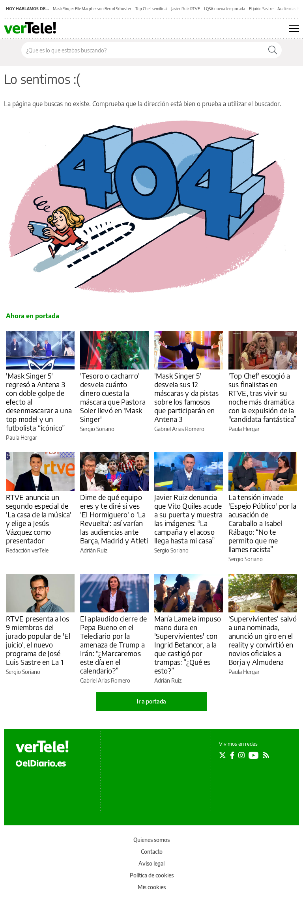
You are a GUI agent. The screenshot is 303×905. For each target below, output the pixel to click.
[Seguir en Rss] (266, 755)
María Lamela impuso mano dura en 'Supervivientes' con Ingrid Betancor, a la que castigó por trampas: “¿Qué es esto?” (187, 644)
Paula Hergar (21, 437)
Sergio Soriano (97, 428)
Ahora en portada (32, 316)
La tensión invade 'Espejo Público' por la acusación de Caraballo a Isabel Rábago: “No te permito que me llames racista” (262, 523)
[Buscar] (273, 50)
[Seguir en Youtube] (254, 755)
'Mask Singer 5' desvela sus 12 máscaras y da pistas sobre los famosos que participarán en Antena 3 (186, 397)
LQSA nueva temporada (224, 8)
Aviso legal (151, 863)
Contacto (152, 851)
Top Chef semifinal (151, 8)
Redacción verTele (27, 550)
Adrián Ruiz (93, 550)
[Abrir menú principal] (294, 28)
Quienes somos (151, 839)
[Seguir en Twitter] (222, 755)
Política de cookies (152, 875)
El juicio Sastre (261, 8)
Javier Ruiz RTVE (185, 8)
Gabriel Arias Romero (179, 428)
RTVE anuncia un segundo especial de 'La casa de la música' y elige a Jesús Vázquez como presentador (38, 519)
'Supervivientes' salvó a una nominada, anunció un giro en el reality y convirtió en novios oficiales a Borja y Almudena (262, 640)
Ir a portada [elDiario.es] (151, 701)
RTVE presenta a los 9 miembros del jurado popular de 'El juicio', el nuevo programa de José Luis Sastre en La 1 (38, 640)
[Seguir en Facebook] (232, 755)
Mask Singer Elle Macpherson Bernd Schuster (92, 8)
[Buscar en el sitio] (142, 50)
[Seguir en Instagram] (241, 755)
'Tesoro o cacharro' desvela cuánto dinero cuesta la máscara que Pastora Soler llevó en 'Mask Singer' (113, 397)
